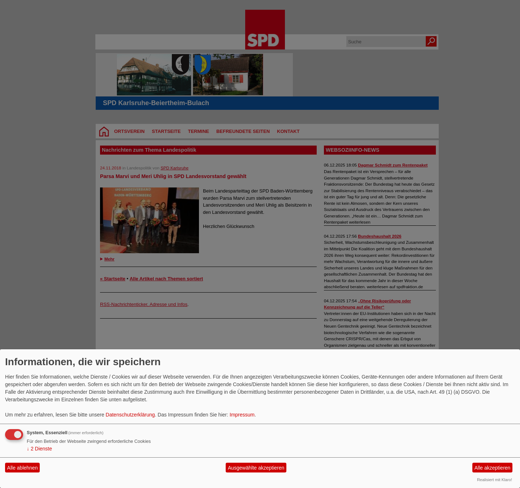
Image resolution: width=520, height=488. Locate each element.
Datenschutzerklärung (130, 415)
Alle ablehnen (22, 468)
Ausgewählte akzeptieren (256, 468)
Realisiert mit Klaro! (494, 480)
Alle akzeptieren (492, 468)
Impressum (242, 415)
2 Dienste (39, 449)
